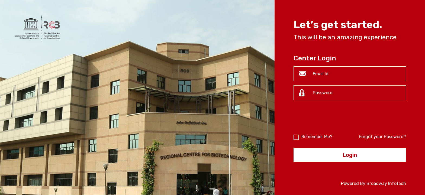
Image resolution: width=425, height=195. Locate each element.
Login (350, 155)
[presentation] (335, 118)
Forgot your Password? (382, 136)
